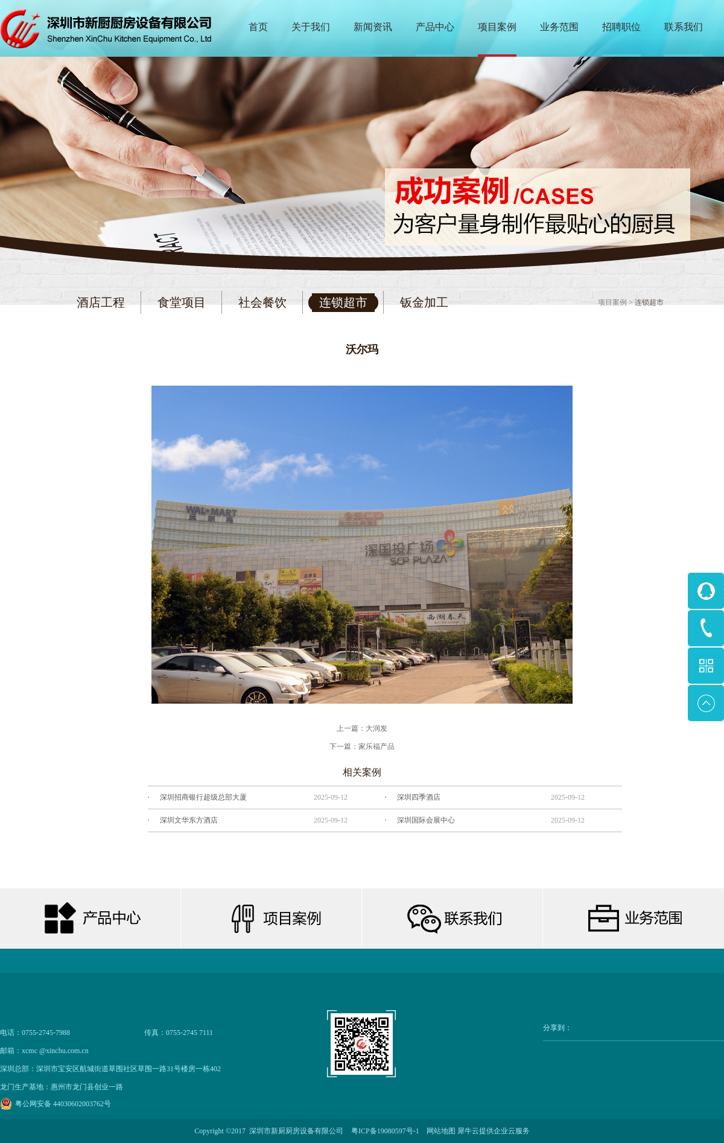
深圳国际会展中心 (426, 820)
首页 (258, 27)
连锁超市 (649, 302)
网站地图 (439, 1131)
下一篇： (362, 746)
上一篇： (362, 728)
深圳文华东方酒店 (189, 820)
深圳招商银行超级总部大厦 (203, 797)
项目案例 (612, 302)
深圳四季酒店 (418, 797)
